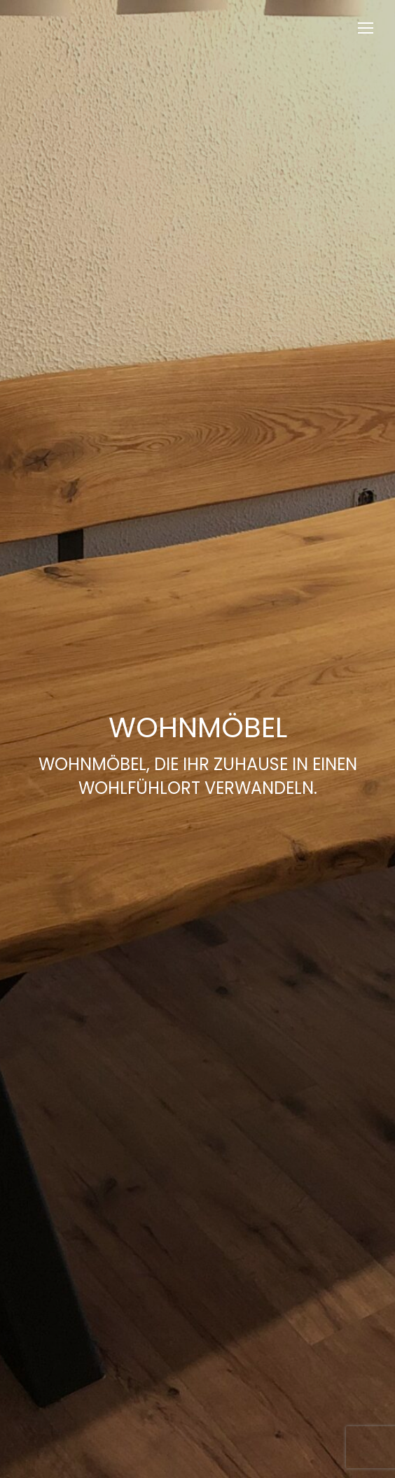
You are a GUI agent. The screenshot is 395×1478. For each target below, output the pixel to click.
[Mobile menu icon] (365, 28)
